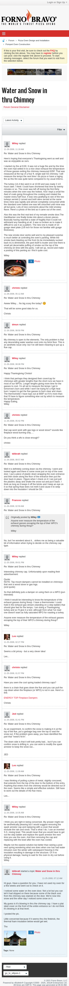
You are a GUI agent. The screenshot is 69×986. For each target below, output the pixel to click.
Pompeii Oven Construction (18, 44)
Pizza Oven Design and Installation (33, 40)
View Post (39, 517)
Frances (16, 500)
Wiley (15, 143)
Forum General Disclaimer (16, 107)
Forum (11, 40)
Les (14, 636)
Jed (14, 713)
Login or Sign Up (57, 2)
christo (16, 288)
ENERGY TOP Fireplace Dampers (21, 698)
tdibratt (16, 453)
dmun (15, 324)
